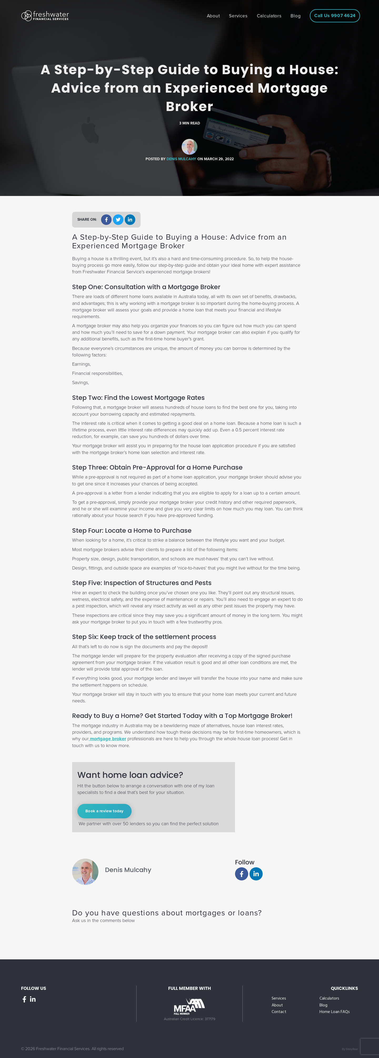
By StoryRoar (350, 1049)
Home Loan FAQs (335, 1012)
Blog (323, 1005)
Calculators (329, 998)
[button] (106, 219)
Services (279, 998)
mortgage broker (107, 739)
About (277, 1005)
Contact (279, 1012)
